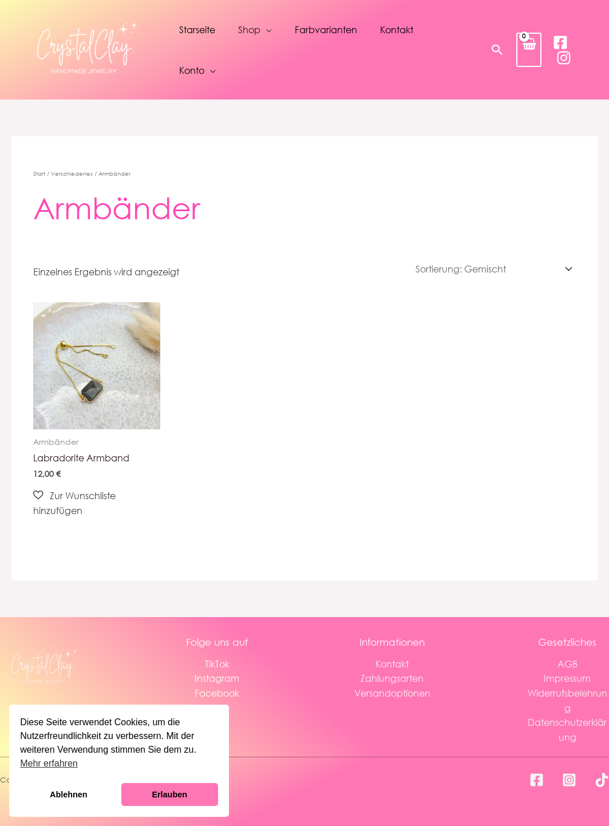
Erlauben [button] (169, 794)
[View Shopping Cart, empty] (528, 49)
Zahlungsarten (392, 678)
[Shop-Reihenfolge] (492, 268)
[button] (497, 49)
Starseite (197, 29)
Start (39, 173)
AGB (567, 664)
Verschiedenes (72, 173)
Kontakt (396, 29)
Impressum (567, 678)
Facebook (217, 693)
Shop (249, 29)
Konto (191, 70)
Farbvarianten (326, 29)
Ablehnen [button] (69, 794)
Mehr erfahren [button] (49, 763)
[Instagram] (563, 57)
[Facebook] (560, 42)
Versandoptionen (392, 693)
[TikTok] (602, 780)
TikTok (217, 664)
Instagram (217, 678)
